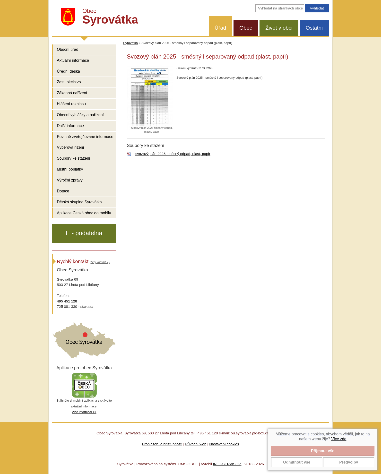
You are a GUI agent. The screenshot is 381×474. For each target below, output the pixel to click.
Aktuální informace (73, 60)
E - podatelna (84, 233)
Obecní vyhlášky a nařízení (80, 115)
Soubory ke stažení (73, 158)
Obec (245, 28)
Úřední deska (68, 71)
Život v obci (278, 28)
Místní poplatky (70, 169)
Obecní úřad (67, 49)
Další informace (70, 126)
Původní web (195, 444)
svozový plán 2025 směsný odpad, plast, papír (172, 154)
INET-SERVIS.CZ (227, 464)
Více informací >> (84, 412)
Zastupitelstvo (69, 82)
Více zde (338, 439)
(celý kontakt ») (100, 262)
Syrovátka (130, 43)
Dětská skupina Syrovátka (79, 202)
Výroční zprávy (70, 180)
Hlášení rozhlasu (71, 104)
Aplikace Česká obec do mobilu (84, 213)
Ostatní (314, 28)
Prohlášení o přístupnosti (162, 444)
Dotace (63, 191)
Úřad (220, 28)
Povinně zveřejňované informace (85, 137)
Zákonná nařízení (72, 93)
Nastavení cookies (224, 444)
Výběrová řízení (70, 147)
